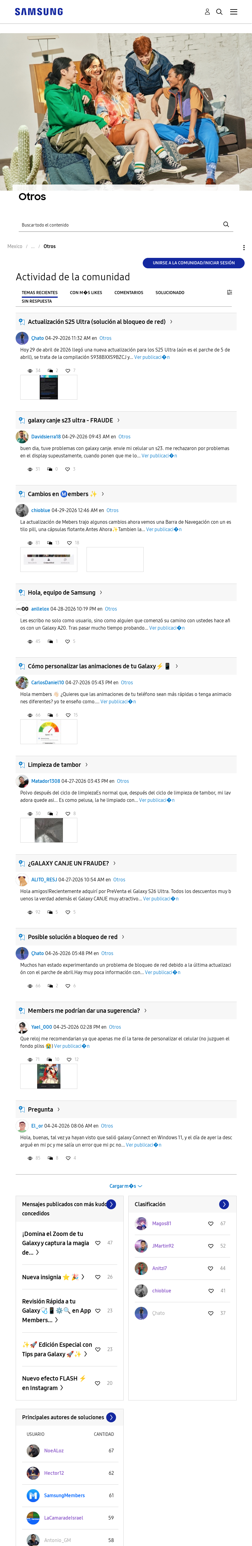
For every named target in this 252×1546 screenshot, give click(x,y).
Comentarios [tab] (128, 292)
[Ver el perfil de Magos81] (161, 1223)
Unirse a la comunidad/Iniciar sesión (194, 263)
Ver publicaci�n (152, 357)
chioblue (40, 510)
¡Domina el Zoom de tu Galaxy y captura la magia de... (55, 1243)
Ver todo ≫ (70, 1204)
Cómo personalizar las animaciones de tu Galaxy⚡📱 (99, 666)
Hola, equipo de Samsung (61, 592)
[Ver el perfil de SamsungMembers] (64, 1495)
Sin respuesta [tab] (37, 301)
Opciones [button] (234, 247)
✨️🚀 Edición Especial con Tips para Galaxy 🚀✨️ (57, 1349)
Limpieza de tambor (54, 764)
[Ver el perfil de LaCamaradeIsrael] (63, 1518)
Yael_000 (41, 1027)
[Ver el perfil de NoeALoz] (54, 1451)
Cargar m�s (123, 1186)
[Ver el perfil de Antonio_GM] (57, 1540)
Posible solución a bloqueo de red (73, 937)
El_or (37, 1126)
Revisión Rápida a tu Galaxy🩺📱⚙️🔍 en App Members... (56, 1311)
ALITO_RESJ (44, 880)
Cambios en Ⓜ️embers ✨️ (62, 494)
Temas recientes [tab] (40, 292)
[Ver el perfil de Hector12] (54, 1473)
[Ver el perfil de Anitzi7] (159, 1268)
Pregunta (40, 1109)
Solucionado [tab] (170, 292)
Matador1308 (45, 781)
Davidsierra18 (46, 437)
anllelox (40, 609)
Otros (105, 338)
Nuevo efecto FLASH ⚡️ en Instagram (54, 1383)
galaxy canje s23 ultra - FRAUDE (70, 420)
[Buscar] (126, 224)
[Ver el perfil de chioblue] (161, 1291)
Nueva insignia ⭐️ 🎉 (51, 1277)
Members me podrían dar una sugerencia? (84, 1010)
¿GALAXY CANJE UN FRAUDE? (68, 863)
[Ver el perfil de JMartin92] (163, 1246)
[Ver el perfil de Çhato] (158, 1313)
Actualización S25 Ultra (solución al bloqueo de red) (97, 321)
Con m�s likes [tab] (86, 292)
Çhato (37, 338)
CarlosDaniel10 (47, 683)
